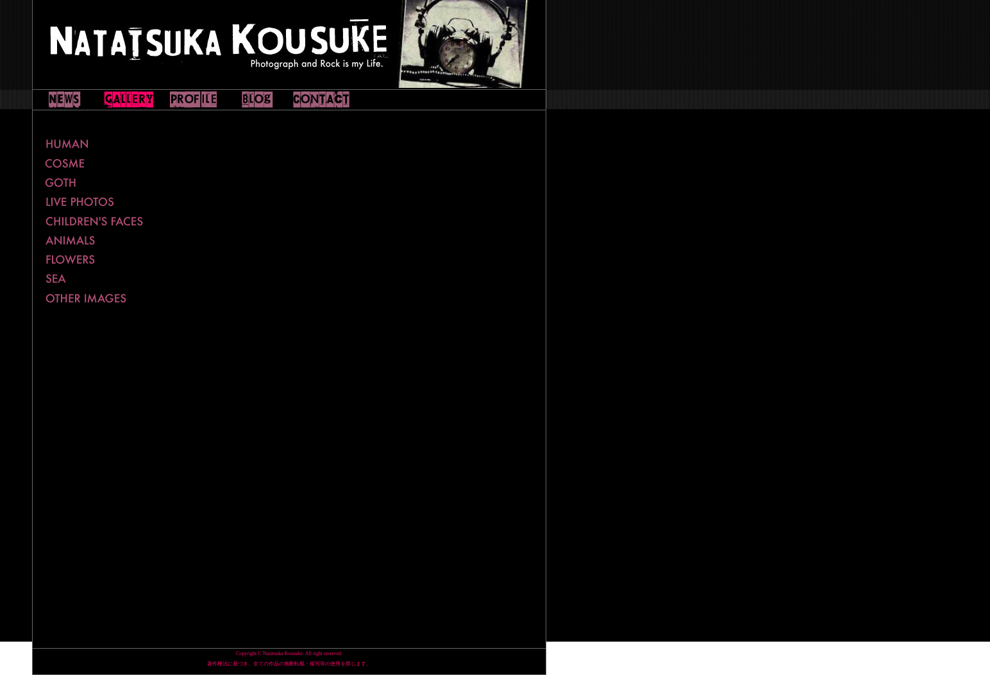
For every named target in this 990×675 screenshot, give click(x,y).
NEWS (65, 99)
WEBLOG (257, 99)
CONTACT (321, 99)
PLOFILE (193, 99)
